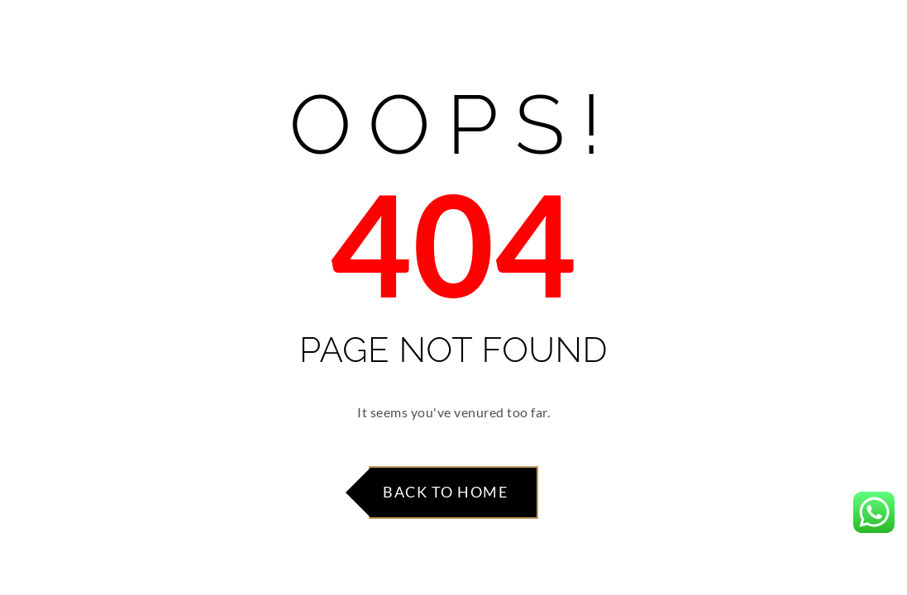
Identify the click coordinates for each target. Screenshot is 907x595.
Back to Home (445, 492)
